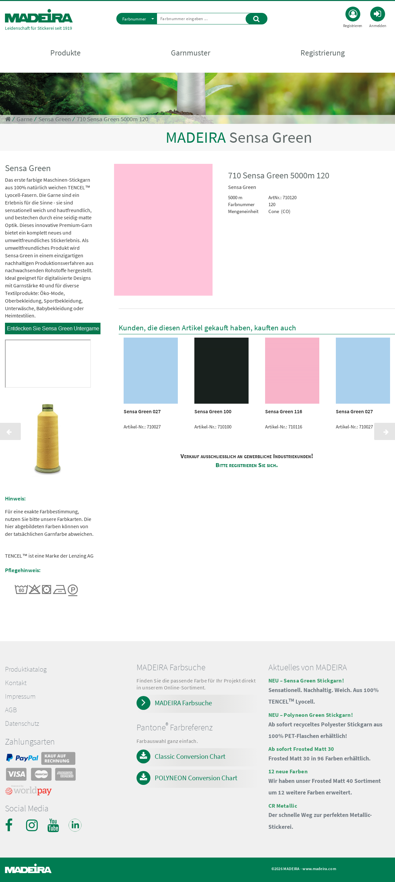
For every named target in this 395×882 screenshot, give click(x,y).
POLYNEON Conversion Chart (196, 777)
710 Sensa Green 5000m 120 (112, 119)
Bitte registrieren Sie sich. (247, 465)
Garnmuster (190, 53)
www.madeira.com (319, 868)
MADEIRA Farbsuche (183, 702)
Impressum (20, 696)
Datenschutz (22, 723)
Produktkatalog (26, 669)
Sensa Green (54, 119)
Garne (24, 119)
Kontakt (15, 683)
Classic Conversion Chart (190, 756)
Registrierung (322, 53)
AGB (11, 710)
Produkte (65, 53)
